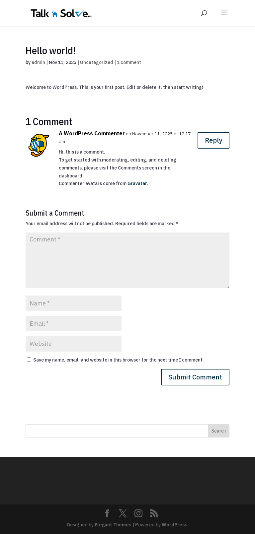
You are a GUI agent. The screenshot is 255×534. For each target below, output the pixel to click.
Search (219, 431)
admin (38, 62)
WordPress (175, 525)
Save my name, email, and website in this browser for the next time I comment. (118, 360)
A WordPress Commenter (92, 133)
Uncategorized (96, 62)
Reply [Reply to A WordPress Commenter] (213, 140)
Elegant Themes (113, 525)
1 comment (129, 62)
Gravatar (137, 183)
